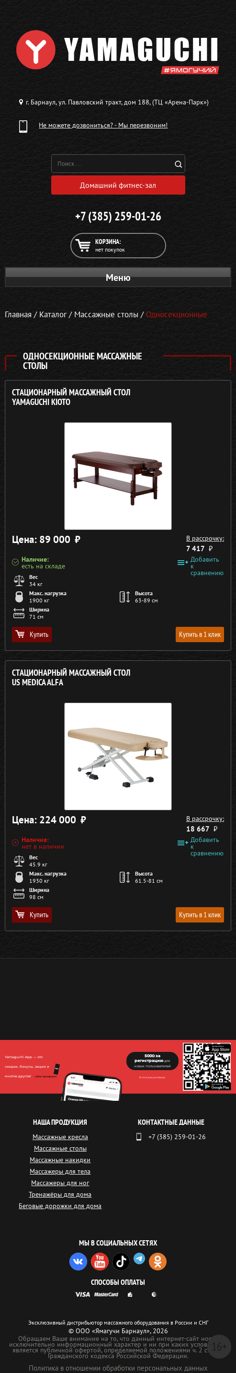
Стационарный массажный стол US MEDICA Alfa (71, 678)
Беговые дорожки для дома (60, 1205)
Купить (31, 634)
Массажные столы (60, 1148)
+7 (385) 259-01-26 (118, 216)
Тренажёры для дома (60, 1194)
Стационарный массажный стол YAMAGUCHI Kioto (71, 397)
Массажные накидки (60, 1159)
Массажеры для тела (60, 1171)
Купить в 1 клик (200, 634)
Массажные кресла (60, 1136)
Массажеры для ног (60, 1182)
